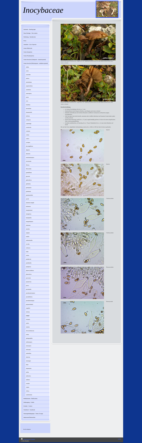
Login (119, 438)
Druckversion (25, 439)
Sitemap (33, 439)
